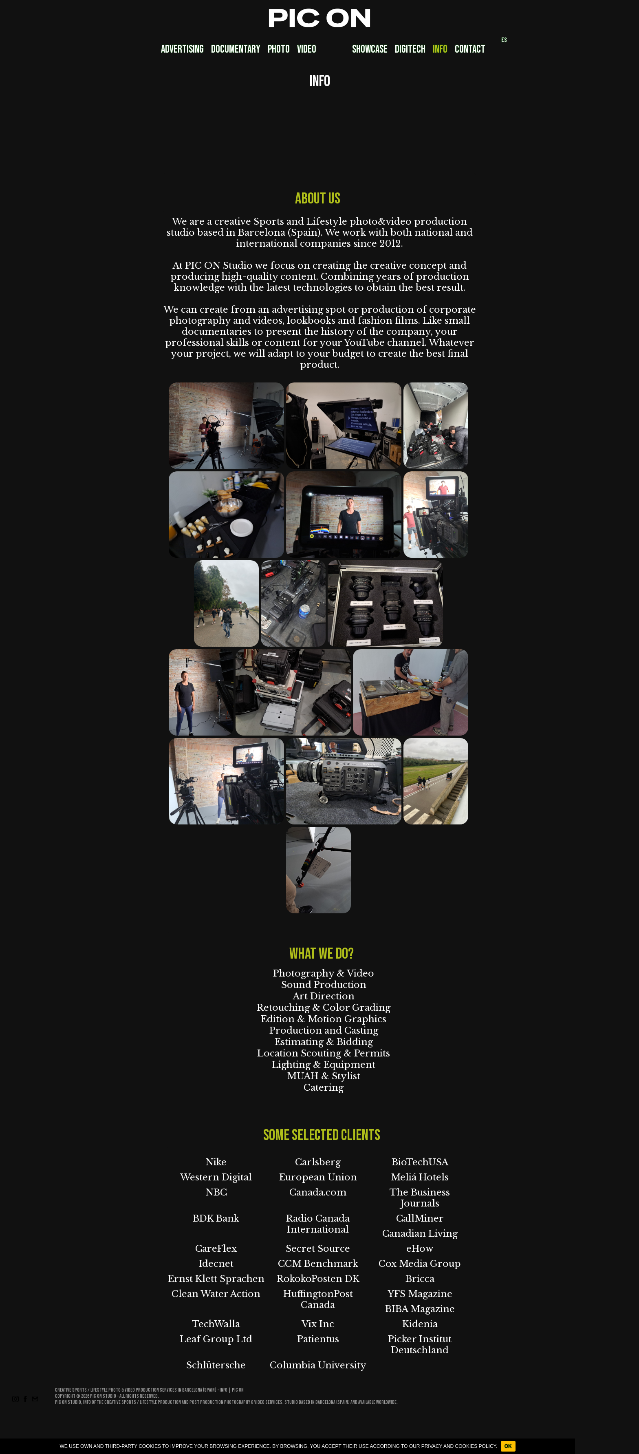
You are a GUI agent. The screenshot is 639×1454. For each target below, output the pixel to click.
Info (440, 49)
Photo (279, 49)
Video (306, 49)
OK (508, 1446)
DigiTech (410, 49)
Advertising (182, 49)
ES (504, 40)
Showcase (370, 49)
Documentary (235, 49)
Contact (470, 49)
